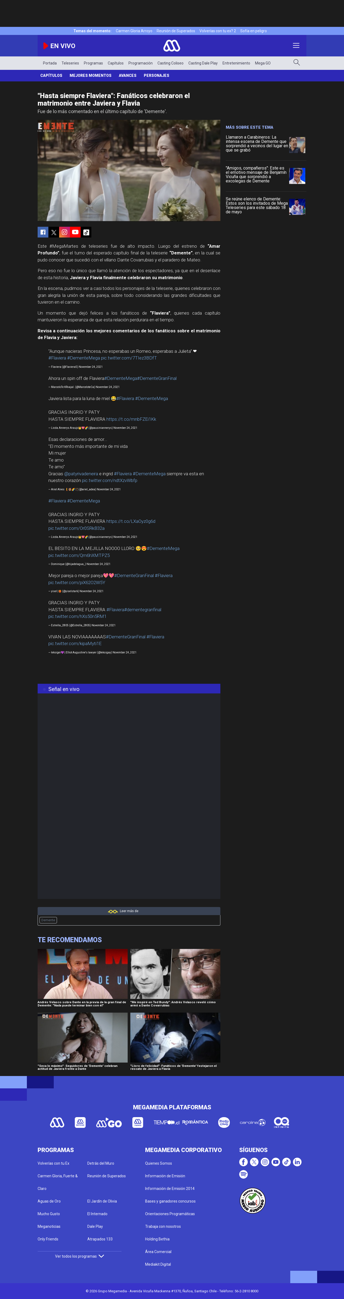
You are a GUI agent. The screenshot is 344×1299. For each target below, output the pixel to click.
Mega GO (263, 63)
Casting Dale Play (203, 63)
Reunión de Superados (176, 31)
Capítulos (116, 63)
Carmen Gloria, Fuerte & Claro (58, 1182)
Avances (128, 75)
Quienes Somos (158, 1163)
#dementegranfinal (142, 609)
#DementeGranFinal (157, 378)
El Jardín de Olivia (102, 1201)
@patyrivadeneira (81, 473)
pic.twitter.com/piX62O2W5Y (76, 582)
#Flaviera (57, 358)
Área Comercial (158, 1252)
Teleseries (70, 63)
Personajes (156, 75)
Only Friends (48, 1239)
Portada (50, 63)
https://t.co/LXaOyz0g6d (130, 521)
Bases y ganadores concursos (170, 1201)
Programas (93, 63)
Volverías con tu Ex (53, 1163)
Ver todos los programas (79, 1256)
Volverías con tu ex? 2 (217, 31)
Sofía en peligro (253, 31)
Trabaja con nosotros (163, 1226)
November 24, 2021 (91, 366)
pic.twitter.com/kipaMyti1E (75, 643)
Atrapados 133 (100, 1239)
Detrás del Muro (100, 1163)
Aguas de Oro (49, 1201)
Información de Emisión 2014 (170, 1188)
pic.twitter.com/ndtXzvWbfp (109, 480)
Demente (48, 920)
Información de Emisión (165, 1176)
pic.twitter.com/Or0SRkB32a (76, 528)
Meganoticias (49, 1226)
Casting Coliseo (170, 63)
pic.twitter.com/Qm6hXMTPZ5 (79, 555)
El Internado (97, 1214)
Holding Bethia (157, 1239)
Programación (140, 63)
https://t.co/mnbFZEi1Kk (131, 419)
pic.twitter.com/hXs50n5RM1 (77, 616)
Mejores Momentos (91, 75)
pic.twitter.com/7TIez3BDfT (129, 358)
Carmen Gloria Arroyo (134, 31)
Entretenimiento (236, 63)
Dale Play (95, 1226)
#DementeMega (83, 358)
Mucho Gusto (49, 1214)
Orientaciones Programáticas (170, 1214)
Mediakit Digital (158, 1264)
